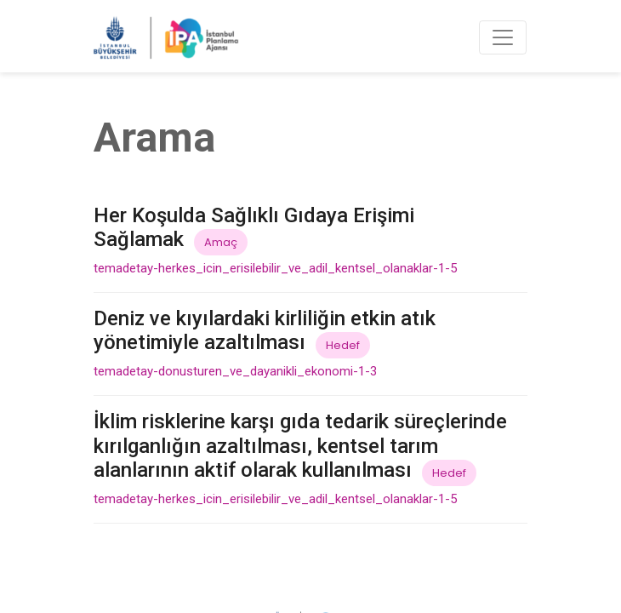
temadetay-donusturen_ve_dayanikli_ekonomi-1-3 (235, 371)
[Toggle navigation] (503, 37)
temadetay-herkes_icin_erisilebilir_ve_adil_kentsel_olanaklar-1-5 (275, 268)
